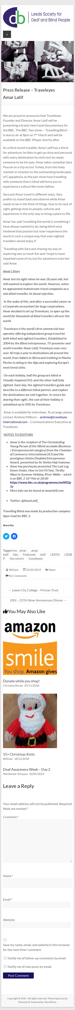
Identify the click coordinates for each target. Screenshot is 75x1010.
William (14, 569)
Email (7, 899)
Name (8, 876)
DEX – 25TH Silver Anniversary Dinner (38, 600)
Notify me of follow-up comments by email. (37, 958)
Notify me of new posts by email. (30, 966)
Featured (29, 554)
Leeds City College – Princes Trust (33, 590)
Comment (11, 817)
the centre (17, 558)
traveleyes (36, 558)
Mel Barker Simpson (15, 774)
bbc (15, 554)
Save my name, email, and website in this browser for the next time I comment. (36, 947)
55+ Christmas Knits (19, 754)
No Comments (18, 575)
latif (43, 554)
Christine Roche (13, 685)
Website (9, 920)
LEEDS (55, 554)
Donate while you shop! (21, 681)
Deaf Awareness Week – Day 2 (26, 769)
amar (22, 550)
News (52, 569)
